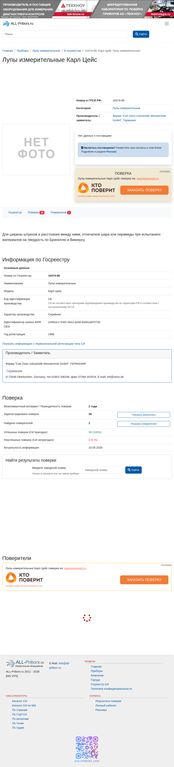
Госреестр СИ (100, 684)
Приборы (97, 671)
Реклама (101, 709)
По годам (18, 727)
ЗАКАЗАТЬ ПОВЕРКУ (144, 190)
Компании (97, 675)
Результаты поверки (108, 701)
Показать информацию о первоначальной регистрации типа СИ (44, 343)
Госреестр (15, 212)
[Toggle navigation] (167, 23)
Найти (133, 469)
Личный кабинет (106, 705)
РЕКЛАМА (165, 171)
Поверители (61, 213)
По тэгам (18, 723)
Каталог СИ (19, 701)
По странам (19, 709)
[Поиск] (65, 34)
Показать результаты (144, 414)
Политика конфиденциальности (111, 688)
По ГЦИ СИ (19, 714)
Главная (96, 666)
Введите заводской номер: (49, 467)
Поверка (36, 213)
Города (95, 679)
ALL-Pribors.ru (17, 24)
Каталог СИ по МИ (24, 705)
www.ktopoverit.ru (148, 178)
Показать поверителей (143, 424)
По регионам (20, 718)
